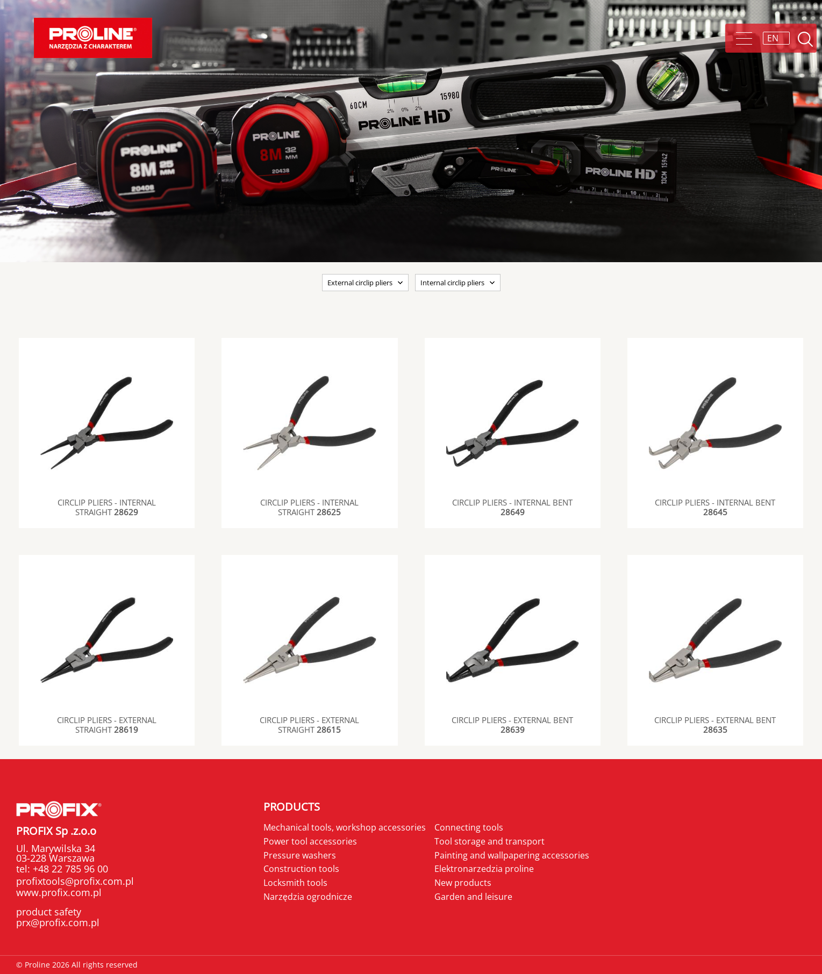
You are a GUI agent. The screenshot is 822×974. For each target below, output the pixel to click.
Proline (93, 38)
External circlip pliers (359, 282)
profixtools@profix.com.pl (75, 881)
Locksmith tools (295, 883)
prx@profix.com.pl (57, 922)
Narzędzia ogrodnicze (307, 897)
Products (291, 806)
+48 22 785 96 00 (69, 868)
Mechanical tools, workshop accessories (344, 827)
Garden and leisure (473, 897)
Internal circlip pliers (452, 282)
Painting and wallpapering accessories (511, 855)
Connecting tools (468, 827)
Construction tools (301, 869)
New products (462, 883)
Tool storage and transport (489, 841)
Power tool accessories (310, 841)
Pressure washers (299, 855)
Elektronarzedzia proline (484, 869)
